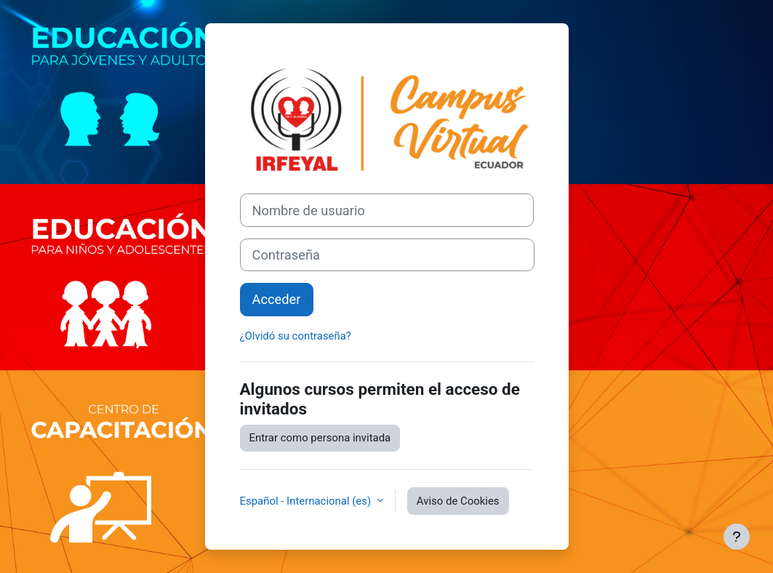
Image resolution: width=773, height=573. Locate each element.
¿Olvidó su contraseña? (295, 335)
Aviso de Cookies (458, 501)
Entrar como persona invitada (320, 437)
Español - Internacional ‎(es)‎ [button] (307, 501)
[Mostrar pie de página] (737, 537)
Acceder (276, 299)
